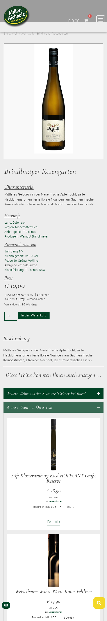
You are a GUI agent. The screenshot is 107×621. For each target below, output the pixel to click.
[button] (100, 19)
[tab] (53, 403)
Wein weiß (27, 43)
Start (7, 43)
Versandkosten (36, 308)
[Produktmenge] (10, 326)
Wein (15, 43)
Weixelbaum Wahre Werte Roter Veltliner (53, 601)
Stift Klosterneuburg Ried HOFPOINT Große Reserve (53, 488)
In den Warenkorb (33, 325)
